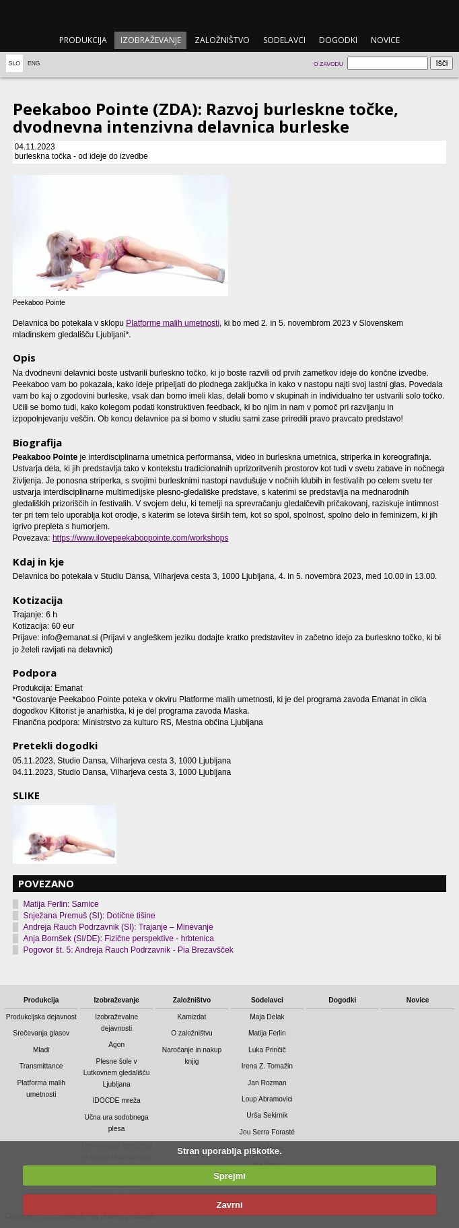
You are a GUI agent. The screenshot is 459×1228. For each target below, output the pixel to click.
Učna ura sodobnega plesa (116, 1123)
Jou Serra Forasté (267, 1132)
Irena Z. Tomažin (267, 1066)
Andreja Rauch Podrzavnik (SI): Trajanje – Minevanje (118, 927)
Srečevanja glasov (41, 1033)
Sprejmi (229, 1176)
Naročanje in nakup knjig (191, 1055)
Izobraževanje (150, 40)
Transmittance (41, 1066)
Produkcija (83, 40)
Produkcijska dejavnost (41, 1017)
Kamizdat (192, 1017)
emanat (229, 14)
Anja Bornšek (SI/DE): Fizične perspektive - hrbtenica (119, 938)
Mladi (41, 1050)
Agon (116, 1044)
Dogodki (338, 40)
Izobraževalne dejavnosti (116, 1022)
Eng (34, 63)
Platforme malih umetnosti (172, 323)
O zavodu (328, 64)
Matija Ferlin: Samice (61, 904)
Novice (385, 40)
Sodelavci (284, 40)
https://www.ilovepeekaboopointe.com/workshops (140, 538)
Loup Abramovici (267, 1099)
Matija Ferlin (267, 1033)
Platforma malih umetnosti (41, 1088)
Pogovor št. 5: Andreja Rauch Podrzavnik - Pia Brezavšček (129, 950)
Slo (14, 63)
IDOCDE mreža (116, 1100)
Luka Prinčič (267, 1050)
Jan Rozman (267, 1083)
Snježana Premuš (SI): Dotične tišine (89, 915)
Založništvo (222, 40)
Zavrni (229, 1205)
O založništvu (192, 1033)
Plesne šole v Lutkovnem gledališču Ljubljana (116, 1073)
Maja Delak (267, 1017)
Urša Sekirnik (266, 1115)
